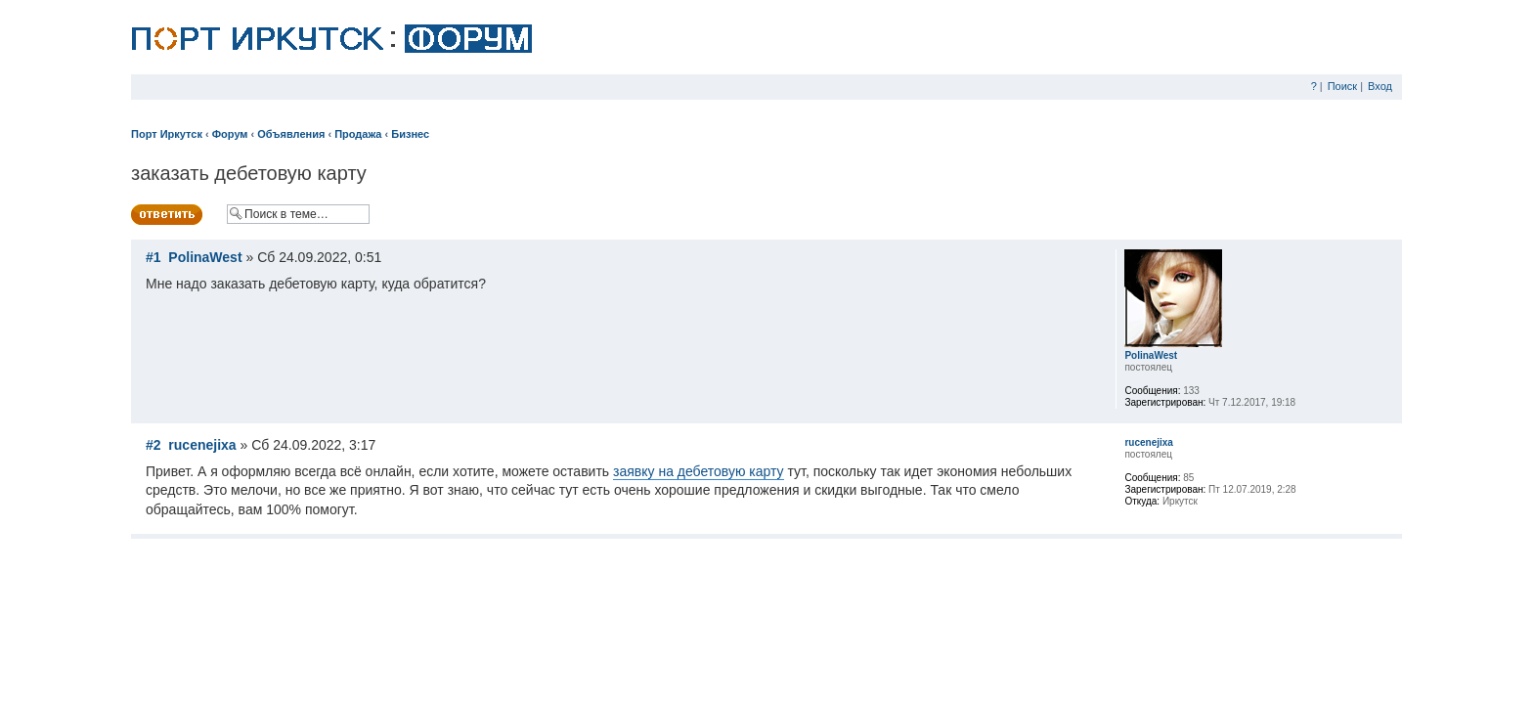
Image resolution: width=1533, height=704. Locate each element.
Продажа (357, 134)
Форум (230, 134)
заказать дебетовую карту (249, 173)
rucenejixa (202, 445)
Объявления (291, 134)
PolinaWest (204, 257)
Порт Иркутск (166, 134)
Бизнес (410, 134)
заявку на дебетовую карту (698, 471)
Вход (1380, 86)
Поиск (1342, 86)
